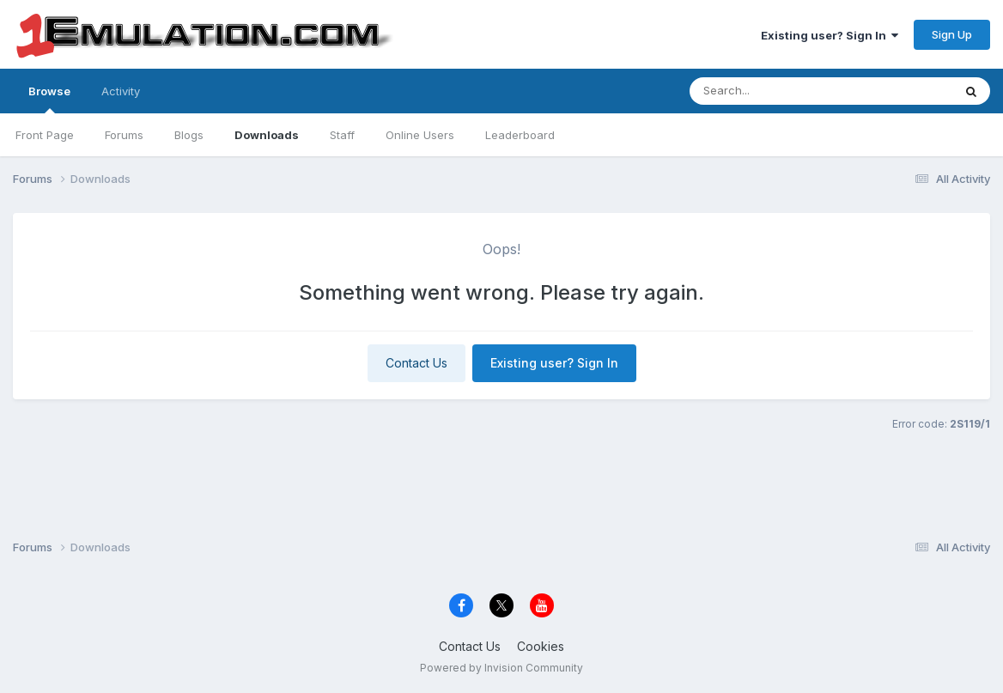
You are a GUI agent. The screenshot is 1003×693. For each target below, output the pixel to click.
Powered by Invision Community (501, 667)
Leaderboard (520, 135)
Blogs (189, 135)
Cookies (540, 646)
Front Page (44, 135)
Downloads (266, 135)
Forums (124, 135)
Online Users (420, 135)
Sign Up (952, 34)
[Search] (792, 91)
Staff (342, 135)
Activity (120, 91)
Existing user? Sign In (829, 35)
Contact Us (416, 363)
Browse (49, 98)
